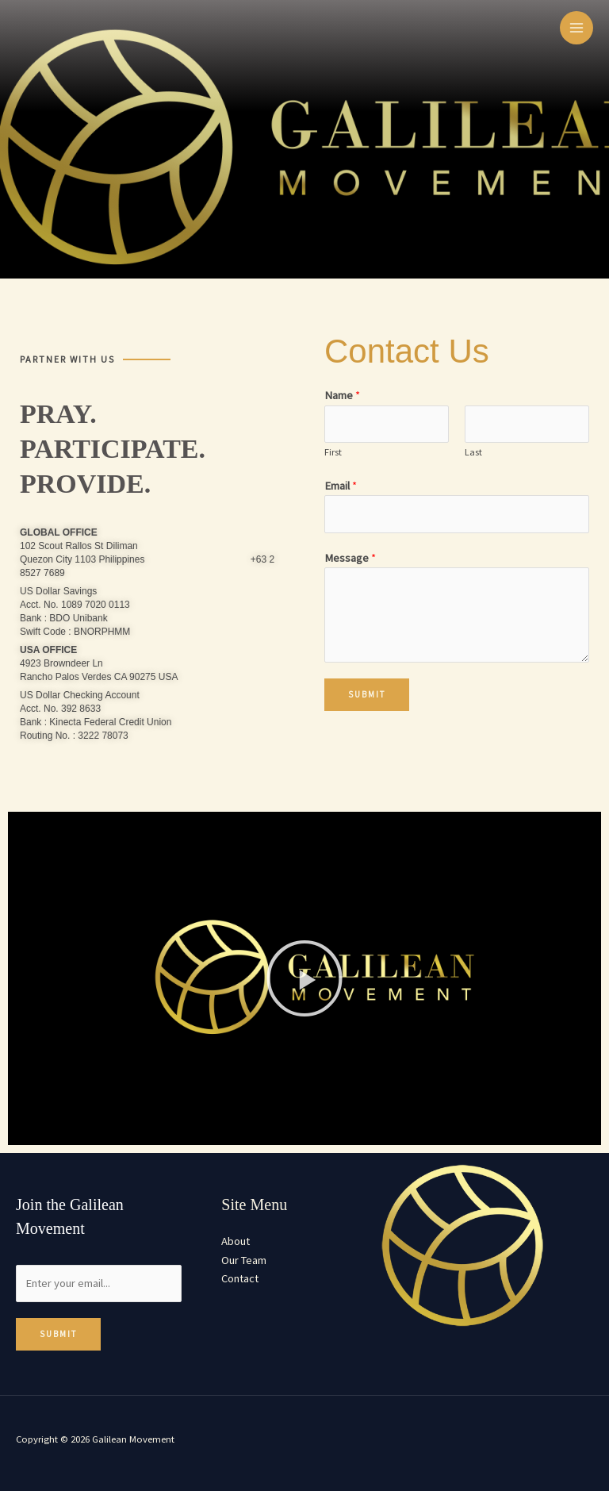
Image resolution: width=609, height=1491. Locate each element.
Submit (366, 694)
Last (473, 452)
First (333, 452)
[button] (304, 978)
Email (340, 485)
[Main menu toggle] (576, 27)
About (235, 1241)
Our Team (243, 1260)
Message (350, 558)
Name (342, 395)
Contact (240, 1278)
